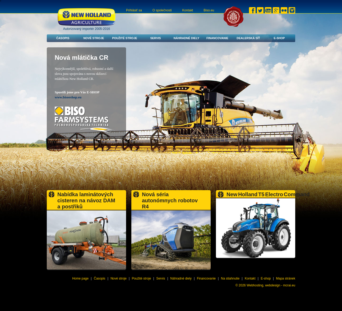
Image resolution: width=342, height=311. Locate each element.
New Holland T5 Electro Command (268, 194)
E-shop (279, 38)
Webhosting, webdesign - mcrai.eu (271, 285)
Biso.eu (209, 10)
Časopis (63, 38)
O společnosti (162, 10)
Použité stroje (124, 38)
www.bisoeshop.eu (68, 97)
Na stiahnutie (230, 278)
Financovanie (217, 38)
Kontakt (187, 10)
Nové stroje (93, 38)
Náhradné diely (186, 38)
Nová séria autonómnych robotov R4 (170, 200)
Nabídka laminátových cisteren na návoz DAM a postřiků (86, 200)
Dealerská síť (248, 38)
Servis (155, 38)
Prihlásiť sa (134, 10)
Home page (80, 278)
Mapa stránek (285, 278)
